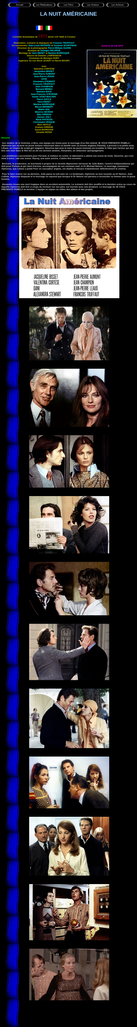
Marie (44, 119)
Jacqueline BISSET (44, 71)
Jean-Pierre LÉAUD (44, 76)
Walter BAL (44, 109)
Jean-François (44, 94)
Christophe (44, 122)
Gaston (44, 117)
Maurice (44, 112)
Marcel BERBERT (44, 107)
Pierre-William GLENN (59, 48)
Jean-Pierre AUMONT (44, 74)
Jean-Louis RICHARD (39, 45)
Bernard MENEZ (44, 89)
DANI (44, 79)
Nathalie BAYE (44, 91)
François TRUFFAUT (63, 43)
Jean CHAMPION (44, 86)
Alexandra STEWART (44, 81)
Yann (38, 53)
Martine (58, 53)
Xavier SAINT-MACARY (44, 96)
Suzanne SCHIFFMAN (65, 45)
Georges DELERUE (50, 50)
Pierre (44, 99)
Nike (44, 114)
